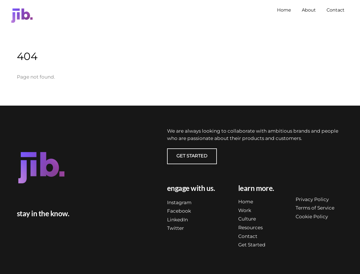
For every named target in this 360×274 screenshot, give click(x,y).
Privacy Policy (312, 199)
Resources (250, 227)
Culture (247, 219)
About (309, 10)
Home (284, 10)
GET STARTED (191, 156)
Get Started (252, 245)
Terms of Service (315, 208)
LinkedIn (177, 219)
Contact (336, 10)
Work (244, 210)
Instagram (179, 202)
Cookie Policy (312, 216)
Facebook (179, 211)
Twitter (175, 228)
